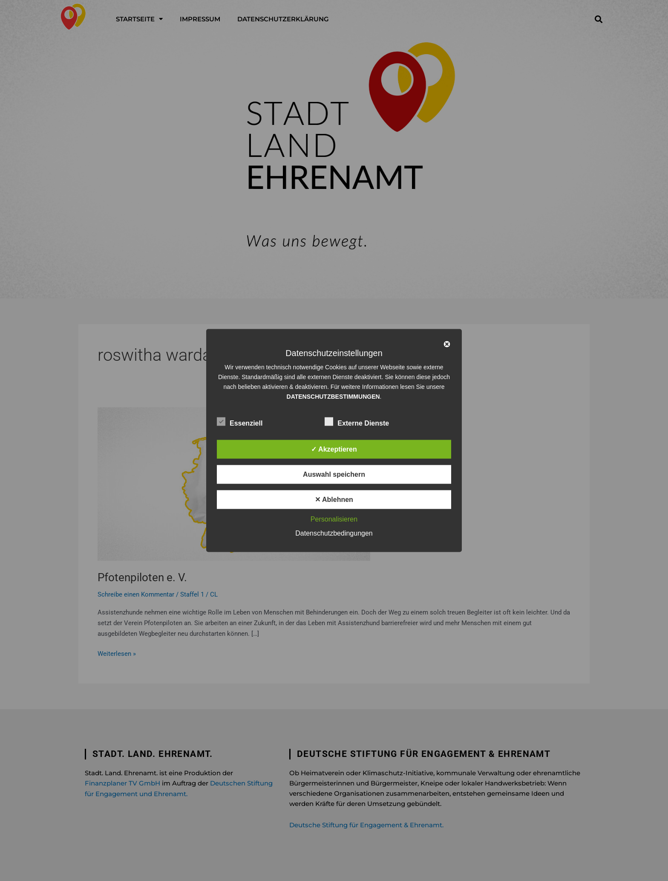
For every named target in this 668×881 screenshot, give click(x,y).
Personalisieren (334, 519)
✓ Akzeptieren (334, 449)
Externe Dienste (357, 422)
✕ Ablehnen (334, 499)
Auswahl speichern (334, 474)
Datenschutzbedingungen (333, 533)
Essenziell (239, 422)
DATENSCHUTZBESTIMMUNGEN (333, 396)
